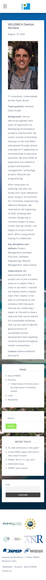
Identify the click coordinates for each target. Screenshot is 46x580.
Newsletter (13, 399)
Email (8, 484)
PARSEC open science (17, 468)
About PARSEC (14, 375)
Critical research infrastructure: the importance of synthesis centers (24, 388)
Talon (13, 561)
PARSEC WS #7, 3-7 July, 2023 (21, 459)
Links (10, 395)
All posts (12, 380)
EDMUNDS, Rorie (16, 464)
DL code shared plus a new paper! (23, 447)
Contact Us (7, 570)
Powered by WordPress (12, 557)
